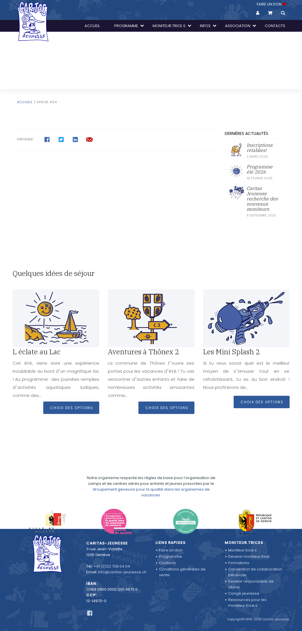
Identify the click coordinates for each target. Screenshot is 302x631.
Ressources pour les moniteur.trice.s (247, 602)
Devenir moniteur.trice (249, 556)
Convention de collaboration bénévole (255, 572)
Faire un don (170, 550)
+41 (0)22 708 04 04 (111, 566)
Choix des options (71, 407)
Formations (238, 563)
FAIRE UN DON (271, 4)
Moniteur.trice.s (242, 550)
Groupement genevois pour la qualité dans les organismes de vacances (151, 479)
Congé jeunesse (243, 593)
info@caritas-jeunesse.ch (122, 572)
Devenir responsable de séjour (251, 584)
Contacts (167, 563)
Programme (170, 556)
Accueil (25, 102)
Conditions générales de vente (182, 572)
